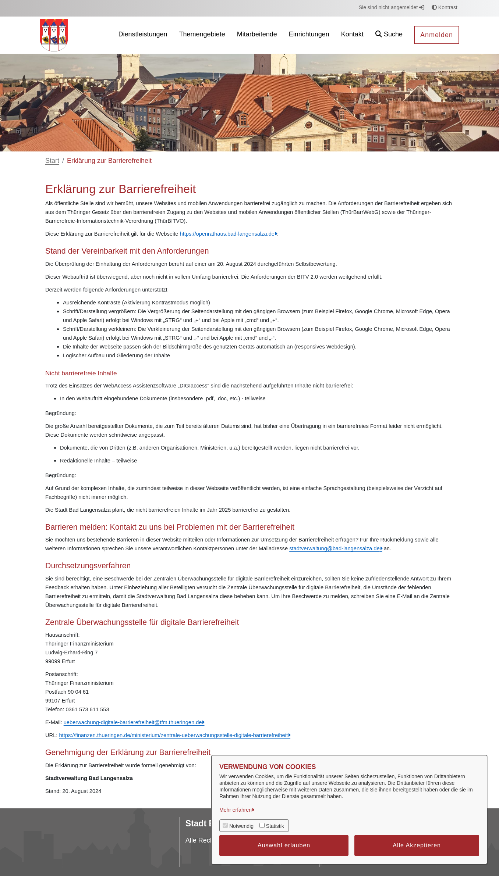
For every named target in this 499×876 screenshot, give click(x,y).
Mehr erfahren (235, 810)
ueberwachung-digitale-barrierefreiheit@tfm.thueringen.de (133, 722)
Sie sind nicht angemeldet (391, 7)
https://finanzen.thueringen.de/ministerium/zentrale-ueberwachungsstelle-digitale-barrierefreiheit (173, 735)
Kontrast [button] (444, 7)
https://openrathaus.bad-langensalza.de (227, 234)
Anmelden (436, 35)
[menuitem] (142, 35)
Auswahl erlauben (284, 845)
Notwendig (241, 826)
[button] (388, 35)
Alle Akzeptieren (417, 845)
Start (52, 160)
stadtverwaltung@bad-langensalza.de (334, 548)
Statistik (275, 826)
